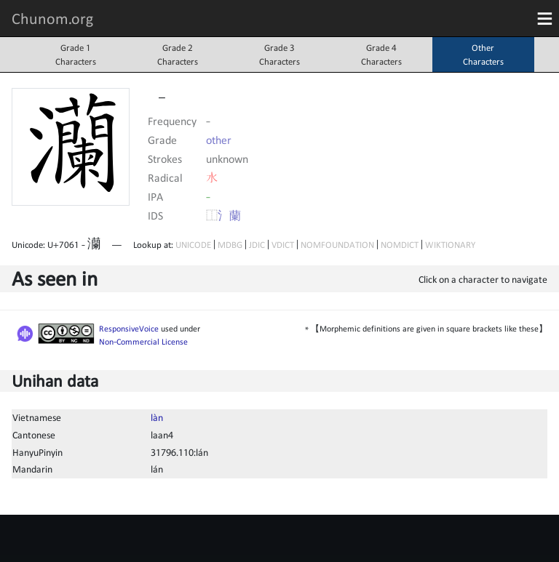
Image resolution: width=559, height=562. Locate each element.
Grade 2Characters (177, 54)
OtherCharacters (483, 54)
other (218, 139)
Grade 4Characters (381, 54)
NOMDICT (400, 244)
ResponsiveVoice (129, 328)
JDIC (257, 244)
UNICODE (193, 244)
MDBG (230, 244)
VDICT (282, 244)
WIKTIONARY (450, 244)
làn (157, 417)
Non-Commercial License (143, 341)
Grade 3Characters (279, 54)
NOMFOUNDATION (337, 244)
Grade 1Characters (75, 54)
